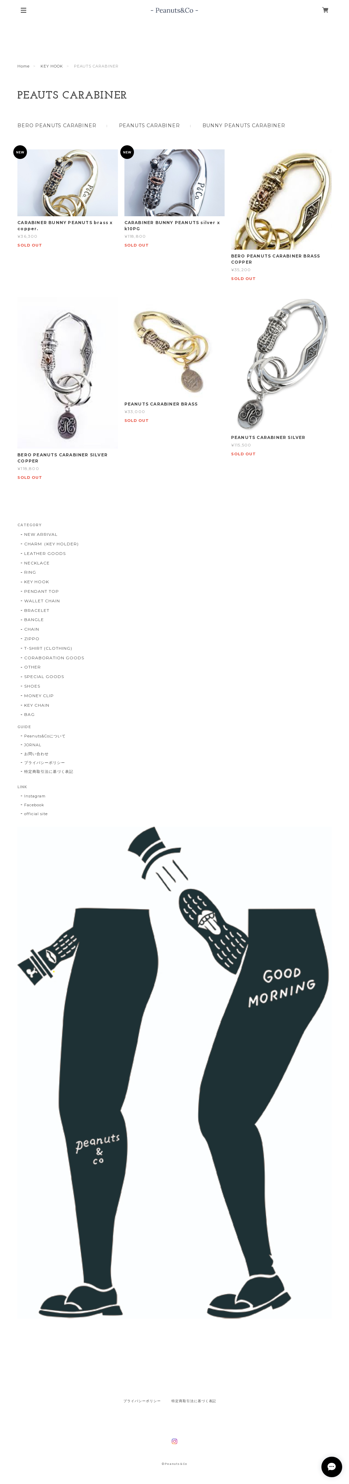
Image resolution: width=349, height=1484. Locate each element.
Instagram (35, 796)
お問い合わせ (36, 753)
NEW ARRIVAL (41, 534)
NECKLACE (37, 562)
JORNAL (32, 745)
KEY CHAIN (36, 705)
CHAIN (31, 629)
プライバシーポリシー (44, 762)
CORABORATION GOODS (54, 657)
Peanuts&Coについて (44, 736)
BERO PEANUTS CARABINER (56, 125)
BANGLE (34, 619)
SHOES (32, 686)
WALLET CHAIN (42, 600)
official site (35, 813)
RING (30, 572)
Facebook (34, 805)
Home (23, 66)
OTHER (32, 667)
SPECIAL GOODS (44, 676)
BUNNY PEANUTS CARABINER (243, 125)
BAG (29, 714)
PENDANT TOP (41, 591)
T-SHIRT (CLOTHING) (48, 648)
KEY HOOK (52, 66)
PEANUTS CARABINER (149, 125)
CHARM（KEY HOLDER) (51, 543)
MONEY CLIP (39, 695)
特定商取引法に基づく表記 (48, 771)
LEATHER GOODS (44, 553)
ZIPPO (32, 638)
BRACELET (36, 610)
